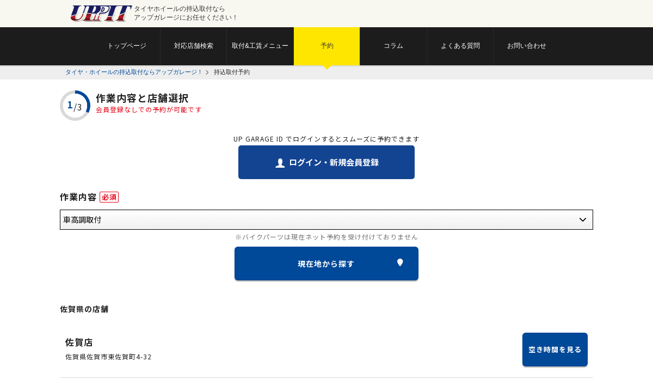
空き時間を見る (555, 349)
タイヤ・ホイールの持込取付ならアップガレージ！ (134, 72)
